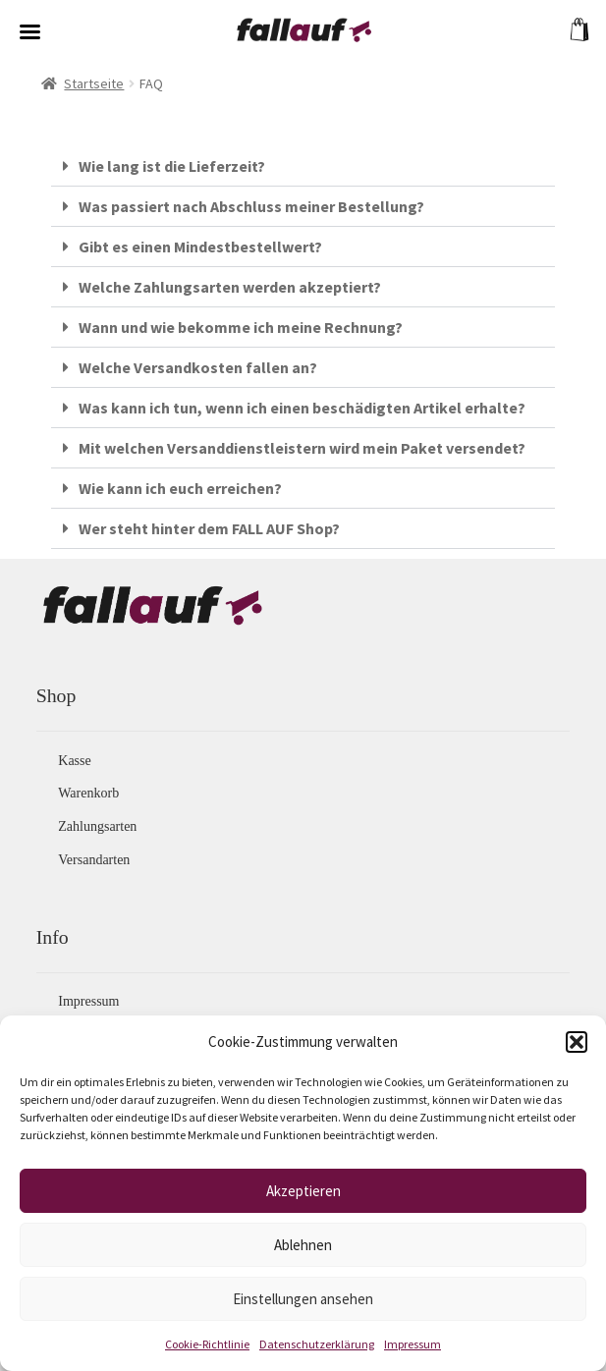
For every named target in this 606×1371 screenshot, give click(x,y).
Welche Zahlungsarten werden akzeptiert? (230, 287)
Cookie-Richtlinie (207, 1344)
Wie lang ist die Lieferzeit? (172, 166)
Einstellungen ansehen (303, 1298)
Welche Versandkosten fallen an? (198, 367)
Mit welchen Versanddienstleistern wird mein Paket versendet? (302, 448)
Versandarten (94, 859)
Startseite (94, 83)
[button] (576, 1042)
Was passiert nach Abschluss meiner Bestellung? (251, 206)
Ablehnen (303, 1244)
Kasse (74, 760)
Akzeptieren (303, 1190)
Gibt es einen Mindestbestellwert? (200, 246)
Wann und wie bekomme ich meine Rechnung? (241, 327)
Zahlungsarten (97, 826)
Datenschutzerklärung (316, 1344)
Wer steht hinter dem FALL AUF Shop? (209, 528)
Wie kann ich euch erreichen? (180, 488)
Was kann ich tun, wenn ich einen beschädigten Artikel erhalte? (302, 407)
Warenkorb (88, 793)
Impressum (412, 1344)
